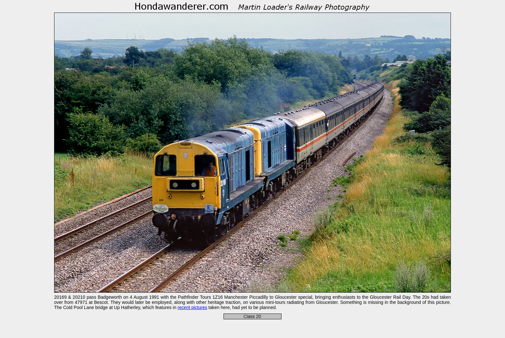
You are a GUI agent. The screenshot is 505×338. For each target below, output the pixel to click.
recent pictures (192, 307)
